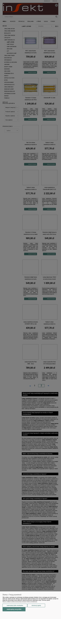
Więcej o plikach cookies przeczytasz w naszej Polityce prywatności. (20, 601)
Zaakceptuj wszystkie (14, 609)
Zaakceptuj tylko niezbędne (15, 605)
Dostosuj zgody (36, 605)
